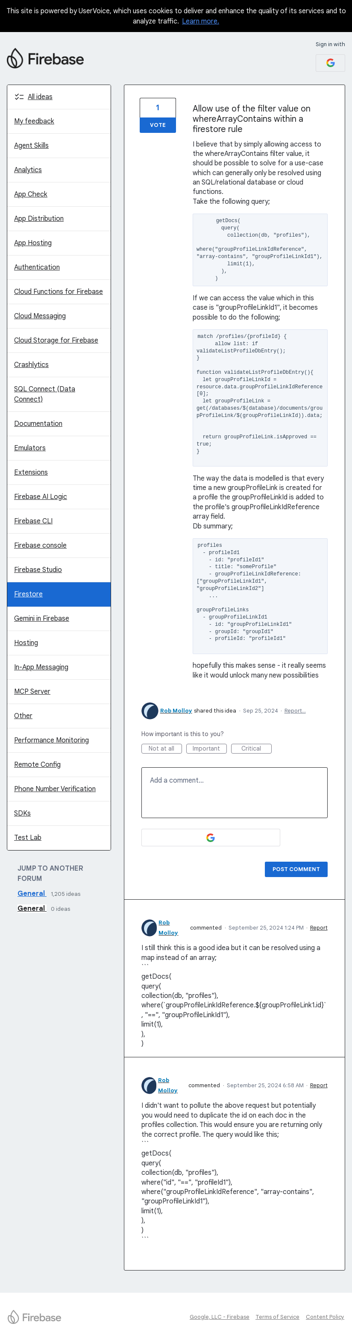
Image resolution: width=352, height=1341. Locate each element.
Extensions (31, 472)
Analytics (28, 170)
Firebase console (40, 545)
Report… (295, 710)
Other (23, 716)
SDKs (22, 813)
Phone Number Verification (55, 789)
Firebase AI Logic (40, 497)
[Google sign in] (330, 63)
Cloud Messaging (40, 316)
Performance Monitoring (51, 740)
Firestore (28, 594)
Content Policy (325, 1316)
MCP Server (32, 691)
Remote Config (37, 764)
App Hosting (33, 243)
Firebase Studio (38, 570)
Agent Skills (31, 145)
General (32, 893)
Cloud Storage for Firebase (56, 340)
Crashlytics (31, 365)
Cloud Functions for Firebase (58, 292)
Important (210, 749)
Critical (256, 749)
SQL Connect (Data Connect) (44, 394)
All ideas (40, 97)
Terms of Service (277, 1316)
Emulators (30, 448)
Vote (158, 125)
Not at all (165, 749)
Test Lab (27, 837)
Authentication (37, 267)
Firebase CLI (33, 521)
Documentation (38, 424)
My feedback (34, 121)
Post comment (296, 869)
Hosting (26, 643)
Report (319, 927)
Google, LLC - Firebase (219, 1316)
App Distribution (39, 218)
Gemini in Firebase (41, 618)
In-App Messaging (41, 667)
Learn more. (200, 21)
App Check (30, 194)
